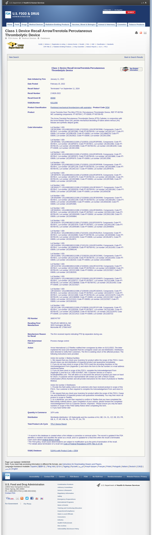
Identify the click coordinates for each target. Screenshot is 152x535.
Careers (62, 476)
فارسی (7, 469)
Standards (110, 44)
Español (34, 466)
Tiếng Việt (51, 466)
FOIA (86, 476)
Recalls (81, 44)
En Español (118, 10)
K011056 (54, 103)
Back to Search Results (133, 57)
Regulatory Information (66, 493)
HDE (92, 44)
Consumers (62, 517)
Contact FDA (49, 476)
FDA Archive (62, 526)
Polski (108, 466)
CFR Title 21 (47, 46)
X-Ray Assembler (78, 46)
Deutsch (132, 466)
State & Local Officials (65, 514)
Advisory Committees (65, 487)
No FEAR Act (98, 476)
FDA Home (13, 38)
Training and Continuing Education (70, 508)
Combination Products (65, 484)
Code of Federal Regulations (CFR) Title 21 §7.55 (82, 444)
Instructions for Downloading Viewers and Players (81, 464)
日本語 (139, 466)
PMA (87, 44)
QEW (107, 107)
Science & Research (65, 490)
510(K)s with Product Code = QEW (64, 451)
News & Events (63, 505)
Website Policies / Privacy (137, 476)
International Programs (66, 502)
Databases (45, 38)
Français (101, 466)
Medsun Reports (91, 46)
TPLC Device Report (58, 424)
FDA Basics (74, 476)
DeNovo (47, 44)
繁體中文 (41, 466)
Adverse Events (72, 44)
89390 (52, 98)
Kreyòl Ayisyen (91, 466)
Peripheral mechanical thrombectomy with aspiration (70, 107)
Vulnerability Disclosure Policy (68, 529)
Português (116, 466)
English (15, 469)
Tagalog (66, 466)
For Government (11, 504)
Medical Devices (29, 38)
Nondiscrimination (115, 476)
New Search (14, 57)
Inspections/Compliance (66, 511)
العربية (81, 466)
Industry (60, 520)
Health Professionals (65, 523)
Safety (60, 496)
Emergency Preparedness (67, 499)
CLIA (100, 46)
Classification (101, 44)
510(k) (41, 44)
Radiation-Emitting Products (62, 46)
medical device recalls (50, 440)
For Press (27, 504)
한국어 (59, 466)
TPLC (106, 46)
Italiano (125, 466)
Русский (74, 466)
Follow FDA (107, 10)
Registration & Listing (58, 44)
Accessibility (34, 476)
